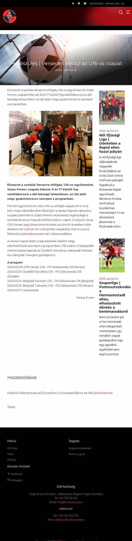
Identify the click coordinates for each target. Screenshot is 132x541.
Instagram (15, 480)
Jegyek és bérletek (80, 448)
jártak (30, 229)
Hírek (10, 454)
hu (123, 3)
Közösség (97, 3)
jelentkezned (103, 393)
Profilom (112, 3)
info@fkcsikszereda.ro (70, 502)
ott (37, 229)
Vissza (11, 407)
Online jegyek (77, 454)
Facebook (14, 474)
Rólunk (11, 459)
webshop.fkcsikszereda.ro (69, 519)
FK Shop (12, 448)
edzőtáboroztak (32, 234)
